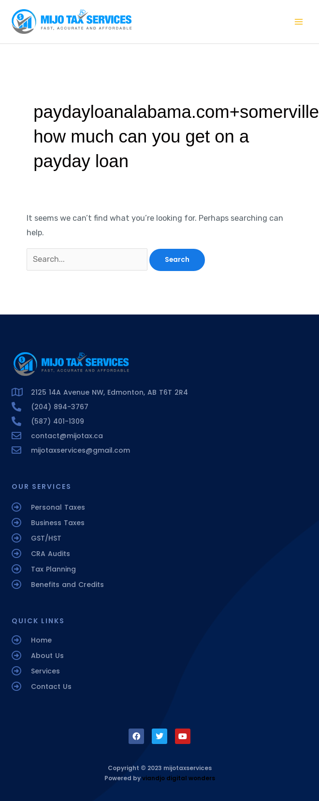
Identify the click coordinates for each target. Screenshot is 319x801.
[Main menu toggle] (298, 22)
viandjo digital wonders (178, 778)
